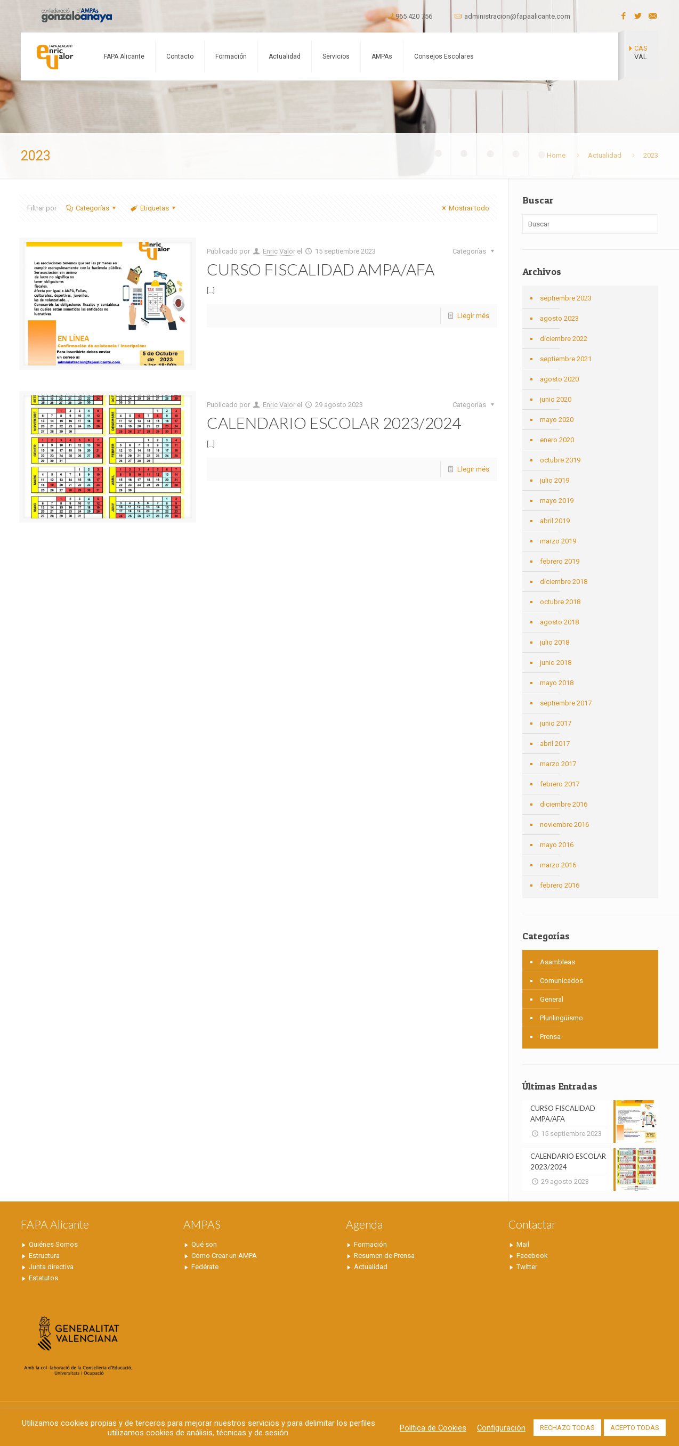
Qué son (204, 1244)
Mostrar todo (464, 208)
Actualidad (604, 155)
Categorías (91, 208)
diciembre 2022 (563, 339)
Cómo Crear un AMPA (224, 1256)
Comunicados (561, 981)
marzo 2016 (558, 865)
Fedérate (205, 1267)
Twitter (526, 1267)
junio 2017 (555, 723)
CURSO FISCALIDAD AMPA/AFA (320, 269)
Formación (370, 1244)
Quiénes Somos (53, 1244)
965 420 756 (413, 16)
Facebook (532, 1256)
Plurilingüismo (561, 1018)
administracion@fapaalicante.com (517, 16)
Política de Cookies (433, 1428)
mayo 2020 (556, 420)
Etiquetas (154, 208)
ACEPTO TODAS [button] (634, 1428)
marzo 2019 (558, 541)
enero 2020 (557, 440)
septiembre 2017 (566, 703)
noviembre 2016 (564, 824)
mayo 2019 (556, 501)
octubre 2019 (560, 460)
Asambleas (557, 962)
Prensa (550, 1037)
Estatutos (43, 1278)
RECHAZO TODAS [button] (567, 1428)
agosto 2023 (559, 318)
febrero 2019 (559, 561)
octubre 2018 (560, 602)
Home (556, 155)
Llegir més (473, 316)
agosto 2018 (559, 622)
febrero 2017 (559, 784)
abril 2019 (555, 521)
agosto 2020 (559, 379)
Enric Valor (279, 251)
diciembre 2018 (563, 582)
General (551, 999)
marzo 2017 (558, 764)
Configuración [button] (501, 1428)
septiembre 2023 (566, 298)
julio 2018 (554, 642)
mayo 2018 (556, 683)
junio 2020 (555, 399)
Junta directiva (51, 1267)
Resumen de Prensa (384, 1256)
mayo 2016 (556, 845)
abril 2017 (555, 744)
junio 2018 (555, 663)
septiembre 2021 (566, 359)
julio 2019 (554, 480)
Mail (522, 1244)
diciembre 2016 (563, 804)
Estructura (44, 1256)
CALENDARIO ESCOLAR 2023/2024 (334, 422)
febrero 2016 (559, 885)
